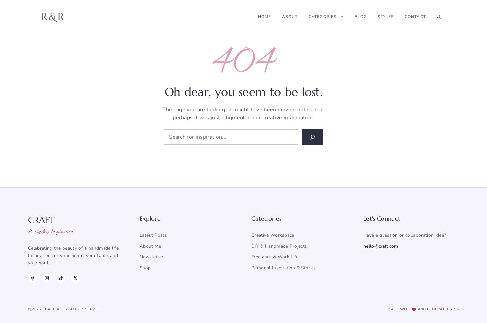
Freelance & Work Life (275, 257)
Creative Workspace (272, 235)
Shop (145, 268)
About (290, 16)
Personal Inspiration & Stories (283, 268)
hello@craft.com (380, 246)
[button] (438, 16)
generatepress (443, 309)
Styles (386, 16)
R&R (53, 16)
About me (150, 246)
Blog (361, 16)
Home (264, 16)
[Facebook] (32, 278)
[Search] (312, 137)
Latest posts (153, 235)
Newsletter (151, 257)
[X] (75, 278)
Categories (329, 16)
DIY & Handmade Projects (279, 246)
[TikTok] (60, 278)
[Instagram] (46, 278)
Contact (415, 16)
